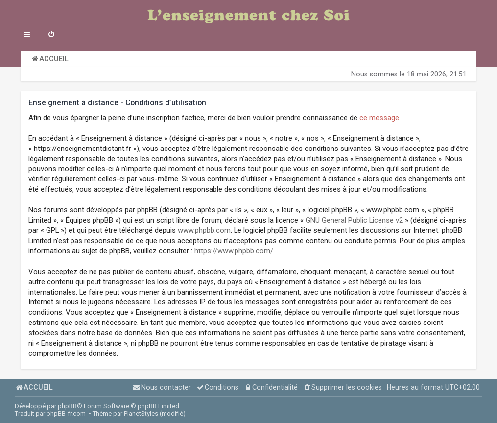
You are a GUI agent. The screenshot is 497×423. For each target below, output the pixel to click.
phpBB (67, 406)
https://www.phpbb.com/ (233, 251)
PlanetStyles (141, 413)
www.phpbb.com (204, 230)
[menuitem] (51, 35)
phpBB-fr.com (66, 413)
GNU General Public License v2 (354, 220)
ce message (379, 117)
